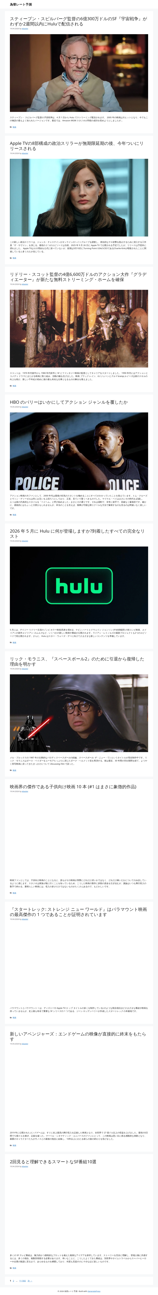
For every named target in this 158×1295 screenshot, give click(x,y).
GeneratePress (94, 1291)
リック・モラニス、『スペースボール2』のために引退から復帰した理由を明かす (77, 661)
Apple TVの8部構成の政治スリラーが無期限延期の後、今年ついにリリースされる (77, 145)
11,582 (22, 1280)
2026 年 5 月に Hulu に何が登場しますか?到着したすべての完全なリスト (77, 533)
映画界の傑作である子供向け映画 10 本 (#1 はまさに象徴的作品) (73, 786)
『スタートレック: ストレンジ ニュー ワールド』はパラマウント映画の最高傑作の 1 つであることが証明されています (78, 911)
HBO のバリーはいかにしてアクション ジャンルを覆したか (69, 402)
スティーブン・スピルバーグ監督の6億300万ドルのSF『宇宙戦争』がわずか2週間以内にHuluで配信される (78, 21)
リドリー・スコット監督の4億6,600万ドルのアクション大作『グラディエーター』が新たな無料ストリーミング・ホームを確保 (78, 276)
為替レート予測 (21, 4)
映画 (14, 127)
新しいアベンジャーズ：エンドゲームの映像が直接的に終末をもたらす (78, 1036)
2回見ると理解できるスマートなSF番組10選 (53, 1161)
